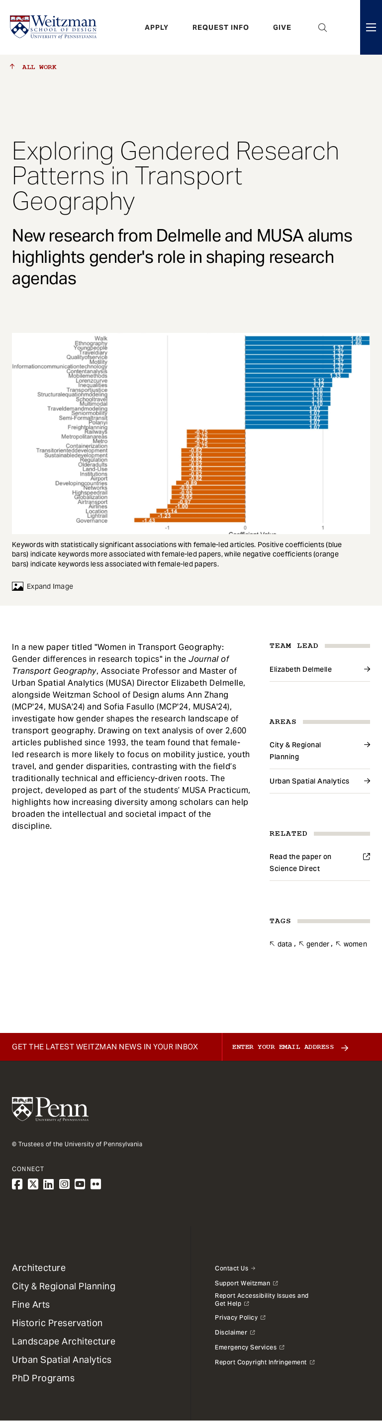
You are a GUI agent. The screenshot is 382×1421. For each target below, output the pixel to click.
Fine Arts (31, 1304)
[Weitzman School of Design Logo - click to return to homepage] (53, 27)
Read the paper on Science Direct (301, 862)
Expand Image (42, 586)
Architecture (39, 1267)
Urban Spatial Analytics (310, 781)
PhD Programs (43, 1378)
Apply (157, 27)
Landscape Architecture (63, 1341)
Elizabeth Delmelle (301, 669)
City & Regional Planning (295, 750)
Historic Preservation (57, 1323)
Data (285, 944)
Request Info (220, 27)
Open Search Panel (322, 27)
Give (282, 27)
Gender (318, 944)
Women (355, 944)
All (33, 67)
